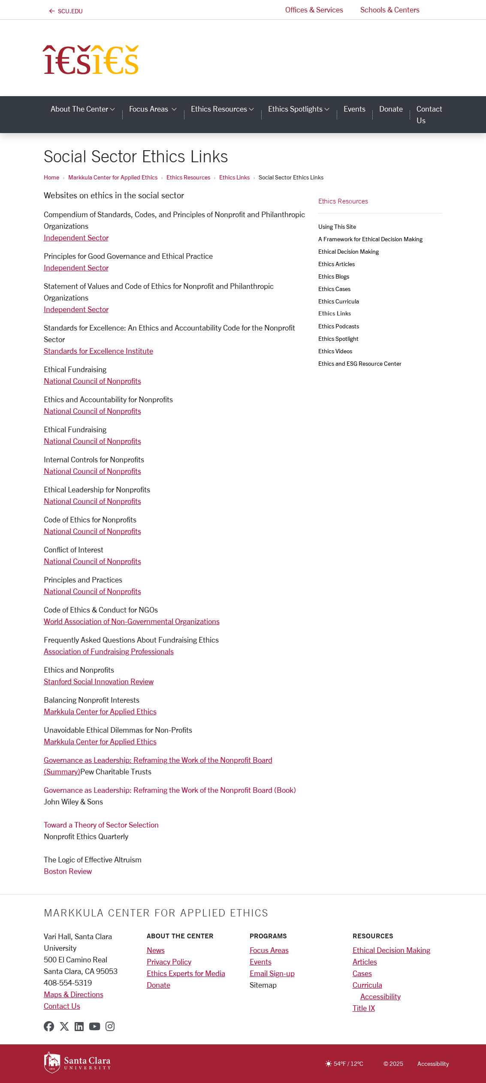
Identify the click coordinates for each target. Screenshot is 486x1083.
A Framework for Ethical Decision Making (370, 239)
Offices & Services (314, 9)
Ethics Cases (334, 288)
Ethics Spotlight (338, 338)
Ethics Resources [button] (226, 108)
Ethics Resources (188, 177)
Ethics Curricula (338, 301)
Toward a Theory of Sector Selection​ (101, 824)
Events (261, 961)
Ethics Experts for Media (186, 973)
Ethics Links (234, 177)
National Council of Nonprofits (92, 380)
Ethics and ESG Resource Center (359, 363)
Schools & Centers (390, 9)
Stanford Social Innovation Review (99, 681)
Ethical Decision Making (348, 251)
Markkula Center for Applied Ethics (112, 177)
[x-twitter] (64, 1026)
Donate (158, 984)
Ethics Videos (335, 351)
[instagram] (110, 1026)
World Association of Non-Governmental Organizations (132, 621)
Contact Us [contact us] (429, 114)
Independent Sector (76, 237)
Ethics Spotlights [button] (302, 108)
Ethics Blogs (333, 276)
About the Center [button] (86, 108)
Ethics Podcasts (338, 326)
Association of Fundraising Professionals (109, 651)
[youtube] (94, 1026)
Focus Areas (269, 950)
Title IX (364, 1008)
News (156, 950)
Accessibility (380, 996)
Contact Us (62, 1005)
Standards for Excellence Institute (98, 350)
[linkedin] (79, 1026)
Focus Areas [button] (156, 108)
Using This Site (337, 226)
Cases (362, 973)
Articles (365, 961)
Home (51, 177)
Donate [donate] (391, 108)
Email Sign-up (272, 973)
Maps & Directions (73, 994)
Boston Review (68, 871)
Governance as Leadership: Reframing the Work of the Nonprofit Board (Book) (170, 790)
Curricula (367, 984)
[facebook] (49, 1026)
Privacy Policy (169, 961)
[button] (435, 9)
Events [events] (354, 108)
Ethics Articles (336, 263)
